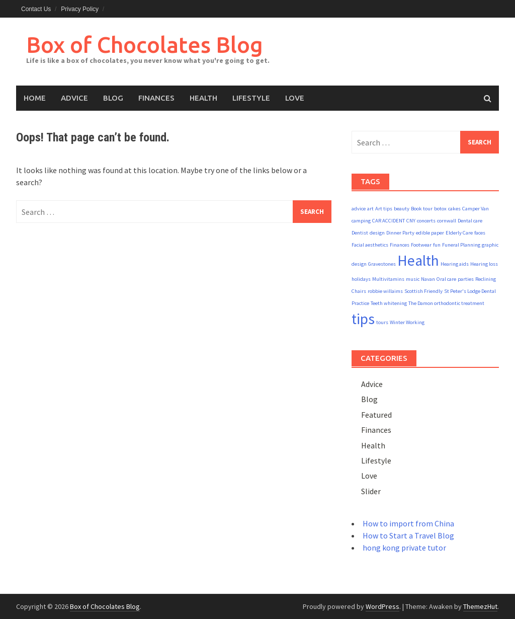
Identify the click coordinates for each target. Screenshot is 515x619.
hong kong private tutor (404, 548)
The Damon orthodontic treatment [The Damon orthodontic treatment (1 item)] (446, 303)
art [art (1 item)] (370, 208)
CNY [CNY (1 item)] (410, 220)
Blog (113, 98)
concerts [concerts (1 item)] (426, 220)
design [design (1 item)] (377, 232)
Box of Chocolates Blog (144, 44)
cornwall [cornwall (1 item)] (446, 220)
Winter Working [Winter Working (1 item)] (407, 322)
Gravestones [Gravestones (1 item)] (382, 264)
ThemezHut (480, 606)
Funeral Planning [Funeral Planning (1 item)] (461, 245)
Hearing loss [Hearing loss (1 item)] (484, 264)
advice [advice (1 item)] (359, 208)
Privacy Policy (80, 9)
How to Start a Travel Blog (408, 535)
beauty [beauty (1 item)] (401, 208)
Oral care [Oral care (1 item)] (446, 279)
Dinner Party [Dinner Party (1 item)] (400, 232)
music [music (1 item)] (412, 279)
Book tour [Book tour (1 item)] (422, 208)
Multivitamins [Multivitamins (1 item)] (388, 279)
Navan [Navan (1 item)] (428, 279)
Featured (376, 415)
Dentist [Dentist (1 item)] (360, 232)
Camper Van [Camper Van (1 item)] (475, 208)
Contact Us (36, 9)
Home (35, 98)
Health (203, 98)
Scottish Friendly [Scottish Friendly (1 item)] (423, 291)
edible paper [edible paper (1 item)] (430, 232)
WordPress (382, 606)
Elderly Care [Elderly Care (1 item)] (459, 232)
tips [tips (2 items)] (363, 319)
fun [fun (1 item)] (437, 245)
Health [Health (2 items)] (418, 260)
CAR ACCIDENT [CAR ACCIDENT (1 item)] (388, 220)
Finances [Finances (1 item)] (399, 245)
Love (294, 98)
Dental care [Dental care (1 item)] (470, 220)
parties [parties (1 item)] (466, 279)
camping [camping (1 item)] (361, 220)
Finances (156, 98)
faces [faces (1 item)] (479, 232)
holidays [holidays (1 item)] (361, 279)
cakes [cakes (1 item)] (454, 208)
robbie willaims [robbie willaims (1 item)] (385, 291)
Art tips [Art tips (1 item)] (383, 208)
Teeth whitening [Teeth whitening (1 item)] (389, 303)
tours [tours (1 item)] (382, 322)
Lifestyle (251, 98)
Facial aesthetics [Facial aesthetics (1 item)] (370, 245)
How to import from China (408, 523)
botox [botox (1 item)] (440, 208)
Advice (74, 98)
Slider (371, 491)
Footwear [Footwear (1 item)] (421, 245)
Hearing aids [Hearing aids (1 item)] (455, 264)
